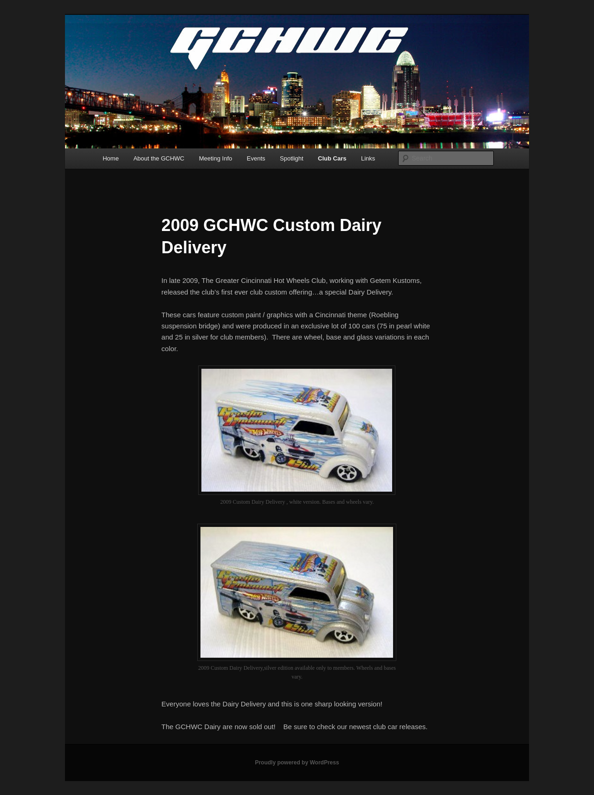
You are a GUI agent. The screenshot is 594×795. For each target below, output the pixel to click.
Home (111, 158)
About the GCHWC (158, 158)
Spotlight (291, 158)
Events (256, 158)
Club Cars (332, 158)
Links (368, 158)
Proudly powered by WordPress (297, 762)
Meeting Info (215, 158)
